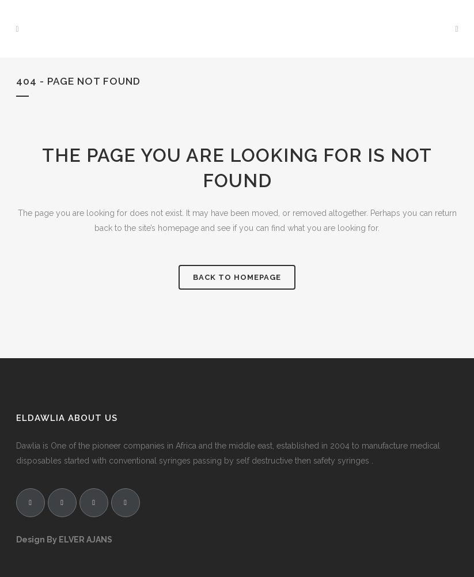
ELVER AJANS (85, 539)
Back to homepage (237, 277)
